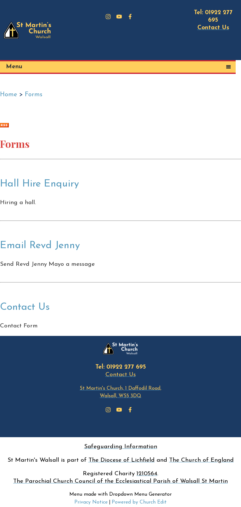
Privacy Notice (91, 502)
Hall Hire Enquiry (39, 184)
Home (8, 95)
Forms (33, 95)
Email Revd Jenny (40, 246)
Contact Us (25, 307)
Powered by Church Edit (139, 502)
